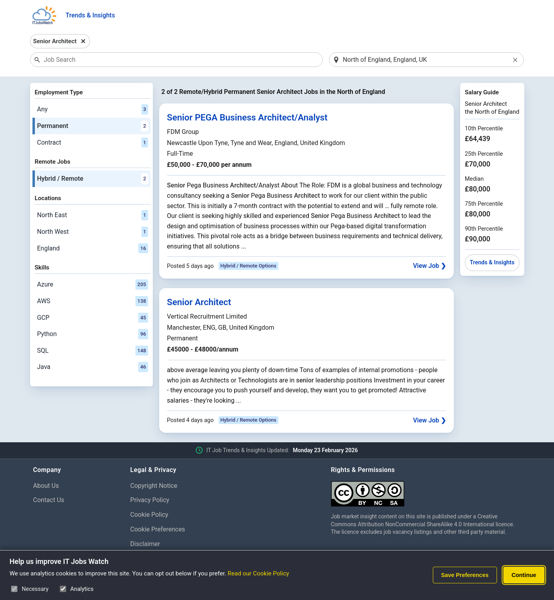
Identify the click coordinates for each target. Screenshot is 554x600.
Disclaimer (145, 544)
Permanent (92, 126)
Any (92, 109)
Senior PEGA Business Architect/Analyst (247, 117)
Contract (92, 143)
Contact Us (49, 500)
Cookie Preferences (157, 529)
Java (92, 367)
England (92, 248)
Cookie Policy (149, 514)
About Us (46, 485)
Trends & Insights (90, 15)
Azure (92, 284)
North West (92, 232)
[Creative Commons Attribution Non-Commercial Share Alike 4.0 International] (426, 491)
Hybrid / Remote (92, 179)
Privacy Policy (149, 500)
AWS (92, 301)
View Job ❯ (429, 265)
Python (92, 334)
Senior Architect (199, 302)
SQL (92, 351)
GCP (92, 318)
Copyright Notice (153, 485)
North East (92, 215)
